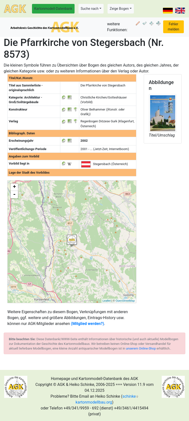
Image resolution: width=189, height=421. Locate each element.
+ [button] (14, 187)
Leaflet (107, 300)
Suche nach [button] (89, 9)
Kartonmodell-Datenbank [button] (53, 9)
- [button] (14, 194)
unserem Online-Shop (141, 348)
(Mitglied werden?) (87, 323)
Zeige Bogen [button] (119, 9)
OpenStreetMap (125, 300)
